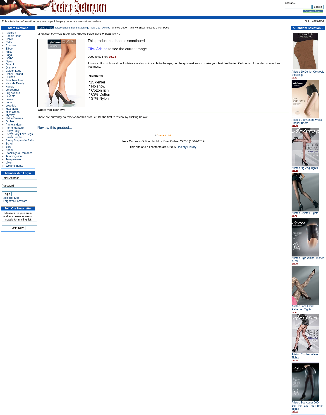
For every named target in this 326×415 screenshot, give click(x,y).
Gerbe (9, 58)
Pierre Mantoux (15, 127)
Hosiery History (187, 147)
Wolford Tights (14, 165)
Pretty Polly (12, 131)
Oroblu (10, 121)
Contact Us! (318, 20)
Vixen (9, 162)
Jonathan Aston (15, 80)
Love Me (11, 105)
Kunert (10, 86)
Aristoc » (11, 32)
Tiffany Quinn (14, 156)
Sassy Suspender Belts (20, 140)
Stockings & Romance (19, 153)
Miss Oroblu (13, 112)
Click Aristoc (97, 49)
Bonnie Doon (13, 36)
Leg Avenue (13, 93)
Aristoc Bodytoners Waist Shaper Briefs (307, 121)
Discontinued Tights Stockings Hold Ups (77, 27)
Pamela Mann (14, 124)
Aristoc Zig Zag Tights (305, 168)
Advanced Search (313, 11)
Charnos (11, 45)
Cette (9, 42)
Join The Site (11, 197)
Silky (8, 146)
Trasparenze (13, 159)
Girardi (10, 64)
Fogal (9, 55)
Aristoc (106, 27)
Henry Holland (14, 74)
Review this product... (54, 128)
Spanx (9, 150)
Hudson (10, 77)
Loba (9, 102)
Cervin (10, 39)
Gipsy (9, 61)
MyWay (10, 115)
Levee (9, 99)
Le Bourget (12, 89)
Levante (10, 96)
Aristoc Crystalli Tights (305, 213)
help (307, 20)
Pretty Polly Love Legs (19, 134)
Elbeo (9, 48)
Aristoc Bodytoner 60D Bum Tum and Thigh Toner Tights (308, 405)
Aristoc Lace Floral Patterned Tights (303, 308)
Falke (9, 51)
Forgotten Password (15, 201)
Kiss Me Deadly (15, 83)
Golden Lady (13, 70)
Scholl (9, 143)
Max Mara (12, 108)
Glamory (11, 67)
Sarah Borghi (14, 137)
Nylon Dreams (14, 118)
